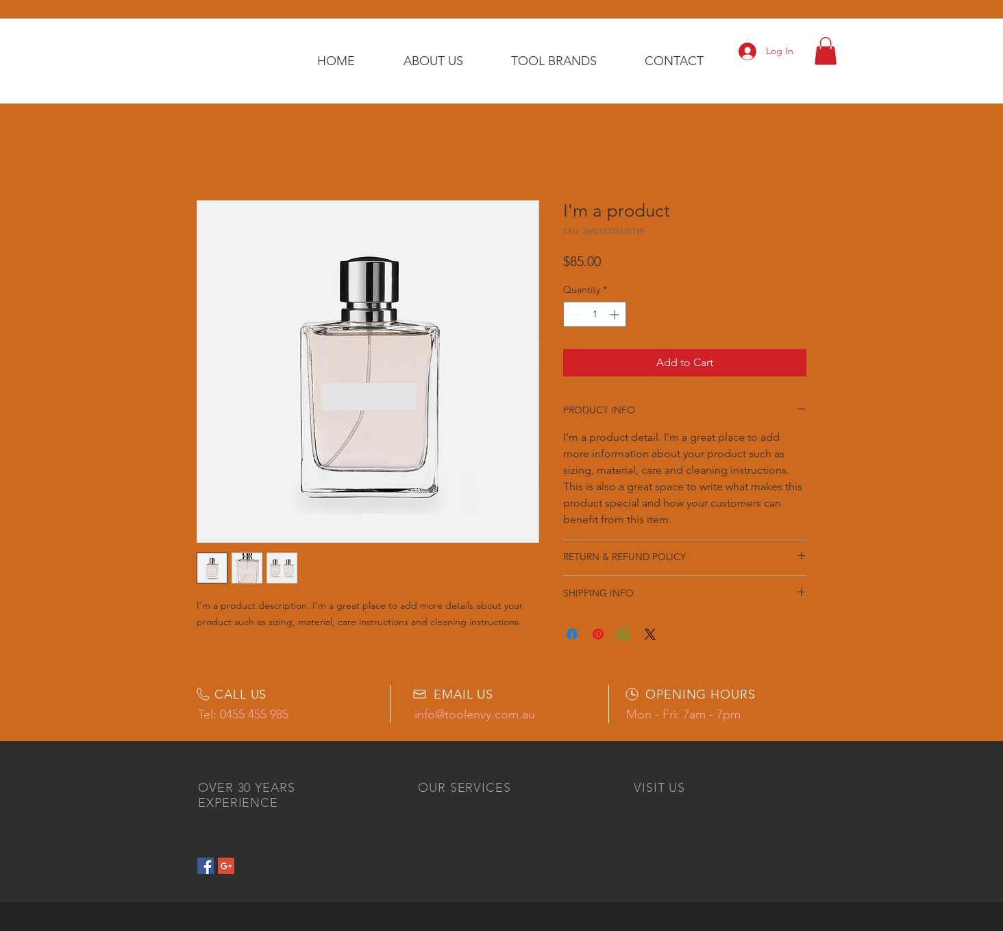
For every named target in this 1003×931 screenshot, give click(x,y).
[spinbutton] (594, 314)
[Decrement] (573, 314)
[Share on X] (650, 634)
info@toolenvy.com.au (474, 714)
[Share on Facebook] (572, 634)
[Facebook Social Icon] (205, 866)
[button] (825, 51)
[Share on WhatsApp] (624, 634)
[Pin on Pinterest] (598, 634)
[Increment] (615, 314)
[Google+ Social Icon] (226, 866)
